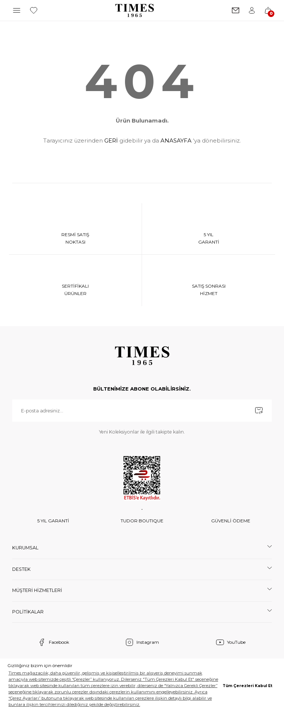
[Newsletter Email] (142, 412)
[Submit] (259, 412)
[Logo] (134, 10)
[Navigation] (16, 10)
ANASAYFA (176, 140)
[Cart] (268, 10)
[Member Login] (252, 10)
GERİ (111, 140)
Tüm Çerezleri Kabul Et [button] (248, 685)
